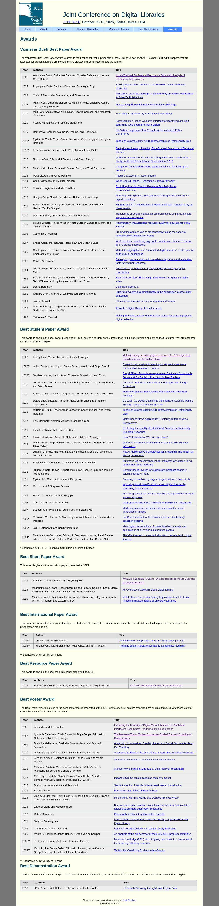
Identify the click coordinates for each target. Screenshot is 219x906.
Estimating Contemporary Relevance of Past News (144, 113)
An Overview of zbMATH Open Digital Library (148, 589)
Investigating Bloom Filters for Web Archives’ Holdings (146, 104)
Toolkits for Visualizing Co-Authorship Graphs (139, 850)
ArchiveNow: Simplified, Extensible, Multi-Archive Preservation (149, 768)
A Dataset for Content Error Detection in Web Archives (144, 759)
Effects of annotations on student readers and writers (145, 301)
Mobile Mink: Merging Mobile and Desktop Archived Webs (146, 797)
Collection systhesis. (127, 286)
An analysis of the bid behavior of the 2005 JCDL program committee (152, 833)
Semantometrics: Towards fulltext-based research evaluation (148, 785)
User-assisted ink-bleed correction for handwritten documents (157, 502)
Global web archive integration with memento (139, 814)
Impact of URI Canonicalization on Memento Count (142, 777)
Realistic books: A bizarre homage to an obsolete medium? (152, 645)
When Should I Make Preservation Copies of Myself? (145, 180)
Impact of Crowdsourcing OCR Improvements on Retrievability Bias (153, 140)
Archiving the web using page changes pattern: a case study (156, 479)
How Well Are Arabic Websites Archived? (145, 437)
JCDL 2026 (71, 22)
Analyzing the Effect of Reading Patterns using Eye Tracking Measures (153, 752)
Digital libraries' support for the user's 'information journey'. (152, 640)
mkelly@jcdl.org (129, 900)
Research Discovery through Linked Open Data (150, 888)
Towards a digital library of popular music (138, 308)
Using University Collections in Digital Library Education (145, 828)
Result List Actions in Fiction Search (136, 175)
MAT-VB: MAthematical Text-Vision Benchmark (156, 685)
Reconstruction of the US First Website (136, 790)
